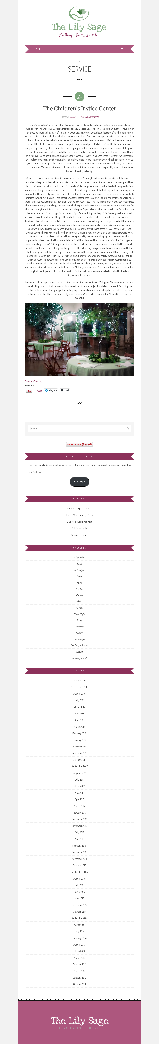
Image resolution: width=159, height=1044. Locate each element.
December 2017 (79, 746)
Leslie (72, 116)
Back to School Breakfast (79, 521)
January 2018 (80, 740)
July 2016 (79, 832)
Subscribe (79, 482)
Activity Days (79, 557)
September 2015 (80, 872)
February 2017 (80, 812)
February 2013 (80, 964)
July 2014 (79, 931)
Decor (79, 576)
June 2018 (79, 707)
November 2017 (79, 753)
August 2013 (79, 944)
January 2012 (79, 977)
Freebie (79, 588)
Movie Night (79, 614)
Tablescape (79, 639)
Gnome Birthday (79, 534)
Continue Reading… (34, 381)
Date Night (79, 570)
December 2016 (79, 819)
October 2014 (79, 911)
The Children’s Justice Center (79, 108)
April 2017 (79, 799)
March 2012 (79, 971)
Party (79, 620)
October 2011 (79, 984)
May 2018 (79, 713)
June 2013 (79, 951)
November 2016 (79, 825)
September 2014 (79, 918)
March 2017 (79, 806)
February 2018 (79, 733)
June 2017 (79, 786)
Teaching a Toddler (79, 645)
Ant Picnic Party (79, 528)
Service (79, 632)
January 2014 (79, 938)
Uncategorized (79, 658)
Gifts (79, 601)
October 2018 (79, 680)
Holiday (79, 607)
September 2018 (79, 687)
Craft (79, 563)
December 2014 (79, 905)
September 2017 (80, 766)
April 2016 (79, 839)
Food (79, 582)
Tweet (39, 390)
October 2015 (79, 865)
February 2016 (79, 845)
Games (79, 595)
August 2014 (80, 924)
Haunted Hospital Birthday (80, 508)
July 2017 (79, 779)
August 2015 (79, 878)
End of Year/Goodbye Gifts (79, 515)
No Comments (90, 116)
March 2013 (79, 957)
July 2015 (79, 885)
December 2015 (79, 852)
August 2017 (79, 773)
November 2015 (79, 858)
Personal (79, 626)
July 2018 (79, 700)
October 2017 (79, 759)
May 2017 (79, 792)
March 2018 (79, 726)
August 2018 (79, 693)
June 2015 (79, 891)
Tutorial (79, 651)
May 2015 (79, 898)
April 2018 (79, 720)
